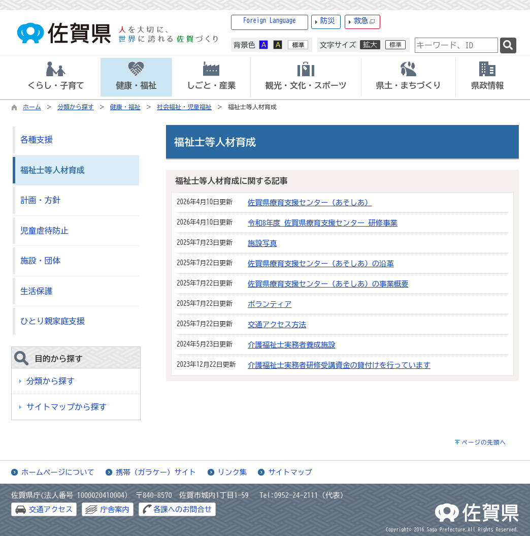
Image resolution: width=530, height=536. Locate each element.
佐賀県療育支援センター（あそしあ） (310, 202)
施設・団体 (40, 261)
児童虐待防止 (44, 231)
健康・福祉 (125, 107)
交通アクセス (51, 509)
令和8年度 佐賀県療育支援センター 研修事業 (322, 223)
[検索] (508, 45)
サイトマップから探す (66, 407)
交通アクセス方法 (277, 324)
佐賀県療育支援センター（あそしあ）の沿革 (321, 263)
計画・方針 (40, 200)
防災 (327, 20)
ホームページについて (57, 472)
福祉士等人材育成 (52, 170)
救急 (364, 21)
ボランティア (269, 304)
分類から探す (75, 107)
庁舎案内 (114, 509)
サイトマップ (290, 472)
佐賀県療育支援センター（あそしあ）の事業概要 (328, 284)
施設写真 (262, 243)
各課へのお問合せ (182, 509)
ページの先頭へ (483, 442)
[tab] (56, 77)
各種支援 (36, 140)
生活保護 (36, 291)
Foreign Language (269, 20)
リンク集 (232, 472)
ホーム (32, 107)
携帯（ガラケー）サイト (156, 472)
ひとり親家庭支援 (52, 321)
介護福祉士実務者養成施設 (292, 345)
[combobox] (456, 45)
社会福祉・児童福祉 (184, 107)
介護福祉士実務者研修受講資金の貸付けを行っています (339, 365)
